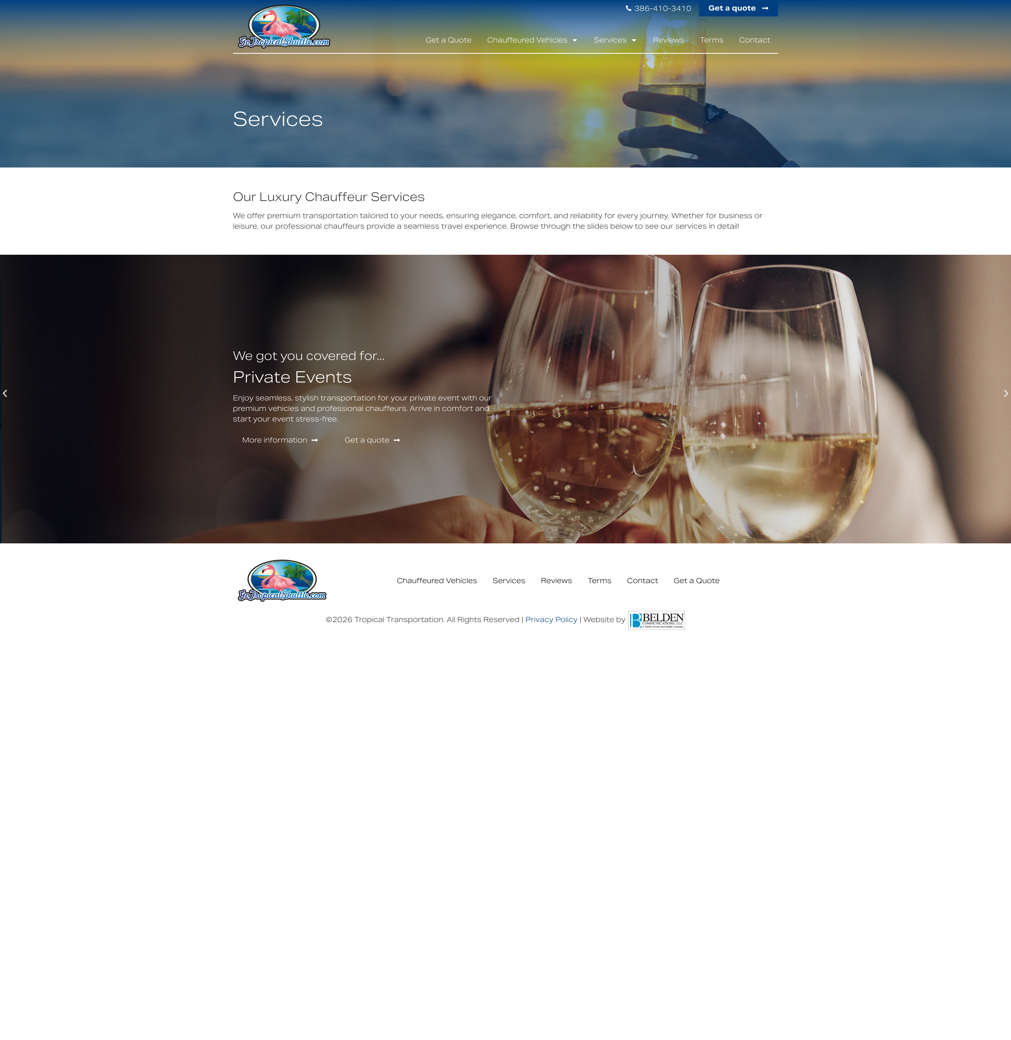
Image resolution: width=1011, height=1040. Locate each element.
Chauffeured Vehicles (532, 40)
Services (616, 40)
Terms (712, 39)
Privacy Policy (551, 619)
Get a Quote (449, 39)
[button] (5, 393)
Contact (754, 39)
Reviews (668, 39)
